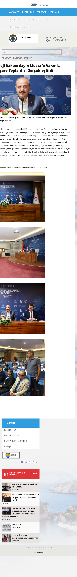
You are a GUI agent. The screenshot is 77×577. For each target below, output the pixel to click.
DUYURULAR (10, 430)
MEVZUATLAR (32, 19)
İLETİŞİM (46, 19)
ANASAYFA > (7, 58)
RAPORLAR (41, 12)
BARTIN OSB (28, 12)
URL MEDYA (38, 552)
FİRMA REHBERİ (16, 19)
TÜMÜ (34, 473)
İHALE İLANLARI (11, 435)
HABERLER (54, 12)
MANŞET (28, 58)
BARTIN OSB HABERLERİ (15, 441)
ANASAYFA (14, 12)
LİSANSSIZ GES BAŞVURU (20, 27)
